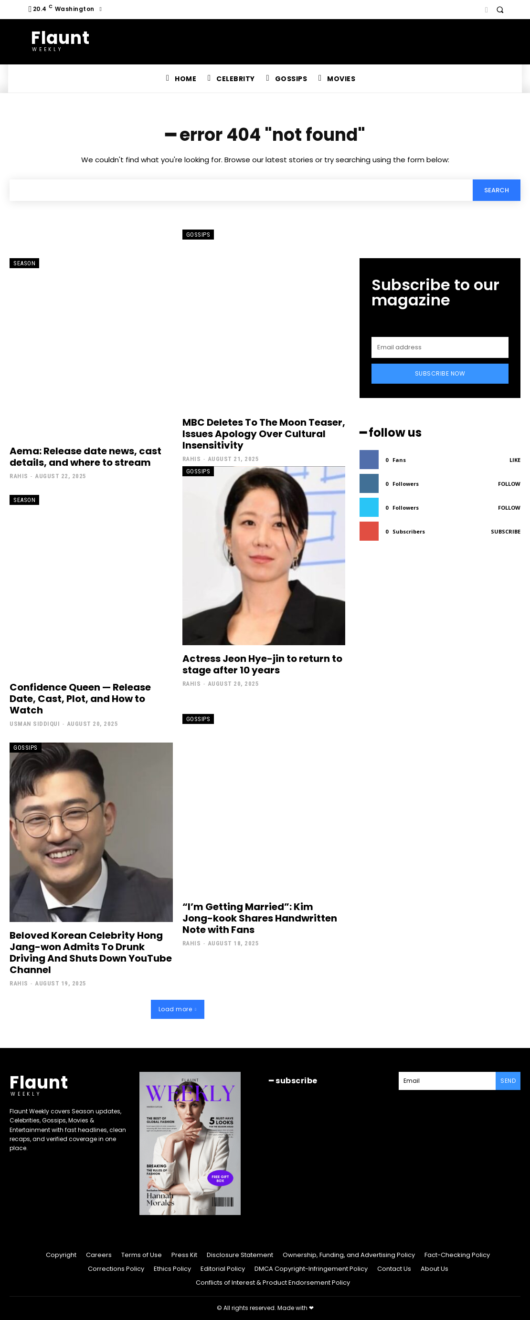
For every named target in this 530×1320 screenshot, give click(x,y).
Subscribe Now (440, 373)
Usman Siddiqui (35, 723)
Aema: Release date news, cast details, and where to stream (85, 456)
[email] (440, 347)
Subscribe (505, 531)
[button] (499, 9)
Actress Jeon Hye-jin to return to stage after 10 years (262, 664)
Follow (509, 483)
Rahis (19, 476)
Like (514, 459)
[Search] (496, 189)
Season (24, 263)
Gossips (198, 234)
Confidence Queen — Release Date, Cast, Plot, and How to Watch (80, 699)
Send (508, 1081)
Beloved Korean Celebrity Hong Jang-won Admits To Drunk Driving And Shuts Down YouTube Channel (91, 952)
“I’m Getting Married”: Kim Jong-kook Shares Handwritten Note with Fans (259, 918)
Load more (178, 1009)
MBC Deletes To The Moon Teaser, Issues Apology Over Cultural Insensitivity (263, 434)
